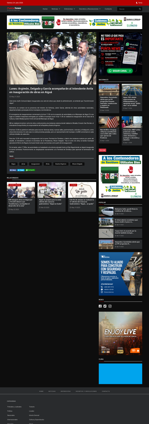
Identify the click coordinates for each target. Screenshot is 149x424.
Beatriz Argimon (60, 164)
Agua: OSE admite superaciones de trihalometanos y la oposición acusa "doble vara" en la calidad (131, 101)
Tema (140, 3)
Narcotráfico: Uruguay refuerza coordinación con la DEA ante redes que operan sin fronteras (108, 134)
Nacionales (11, 415)
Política (9, 411)
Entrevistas (69, 9)
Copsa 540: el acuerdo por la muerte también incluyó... (125, 232)
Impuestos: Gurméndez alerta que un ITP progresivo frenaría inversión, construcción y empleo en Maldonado (108, 102)
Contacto (108, 9)
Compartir (30, 170)
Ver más (102, 150)
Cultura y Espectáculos (36, 419)
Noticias (56, 9)
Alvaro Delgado (77, 164)
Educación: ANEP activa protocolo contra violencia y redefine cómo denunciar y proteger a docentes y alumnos (131, 135)
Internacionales (12, 419)
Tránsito (32, 407)
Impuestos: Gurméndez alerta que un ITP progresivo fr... (127, 243)
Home (45, 9)
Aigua (13, 164)
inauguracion (35, 164)
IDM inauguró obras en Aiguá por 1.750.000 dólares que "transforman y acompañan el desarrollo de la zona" (20, 203)
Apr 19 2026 (120, 214)
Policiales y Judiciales (14, 407)
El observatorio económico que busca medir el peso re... (126, 221)
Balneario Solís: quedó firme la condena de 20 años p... (126, 210)
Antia (47, 164)
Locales (42, 185)
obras (23, 164)
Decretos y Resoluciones (89, 9)
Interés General (15, 185)
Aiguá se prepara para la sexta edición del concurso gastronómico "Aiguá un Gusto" (50, 202)
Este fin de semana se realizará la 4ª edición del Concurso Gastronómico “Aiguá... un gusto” (82, 202)
